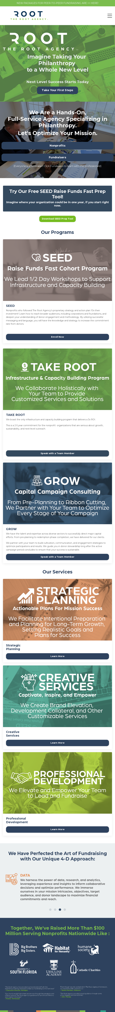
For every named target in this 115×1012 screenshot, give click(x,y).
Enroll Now (57, 337)
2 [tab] (55, 905)
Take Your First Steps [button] (57, 90)
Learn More (57, 656)
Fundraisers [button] (57, 157)
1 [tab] (50, 905)
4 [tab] (64, 905)
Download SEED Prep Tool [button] (57, 218)
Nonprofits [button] (57, 145)
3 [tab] (59, 905)
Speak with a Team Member (57, 453)
